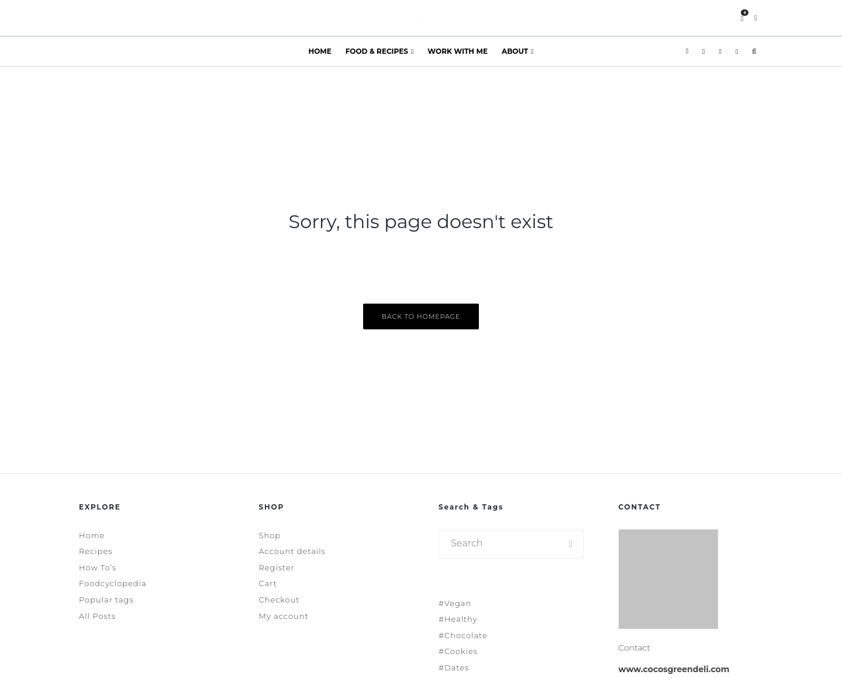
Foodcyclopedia (113, 583)
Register (277, 567)
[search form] (499, 544)
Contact (635, 647)
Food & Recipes (377, 51)
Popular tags (106, 599)
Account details (292, 551)
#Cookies (458, 651)
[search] (571, 544)
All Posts (97, 616)
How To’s (97, 567)
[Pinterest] (720, 51)
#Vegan (455, 603)
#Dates (454, 667)
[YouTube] (737, 51)
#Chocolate (463, 635)
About (515, 51)
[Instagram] (703, 51)
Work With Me (457, 51)
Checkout (279, 599)
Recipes (95, 551)
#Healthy (458, 619)
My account (284, 616)
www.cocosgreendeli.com (674, 669)
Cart (268, 583)
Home (319, 51)
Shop (270, 535)
